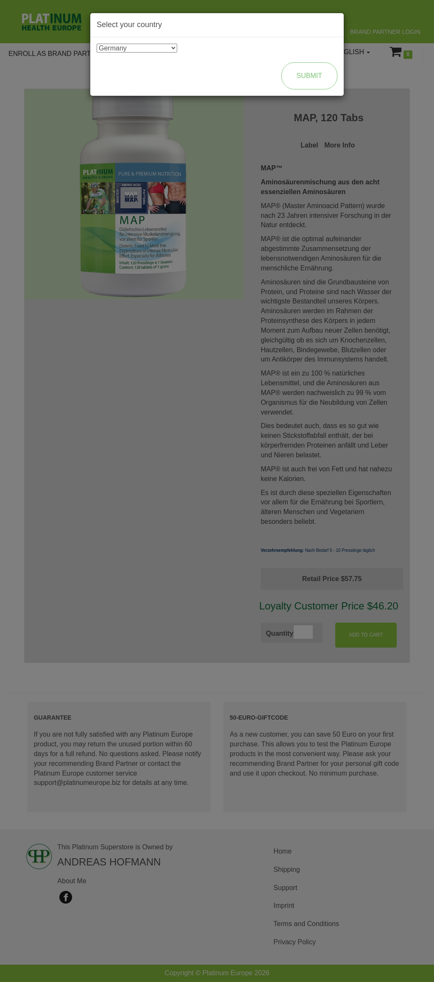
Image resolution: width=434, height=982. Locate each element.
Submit (309, 75)
